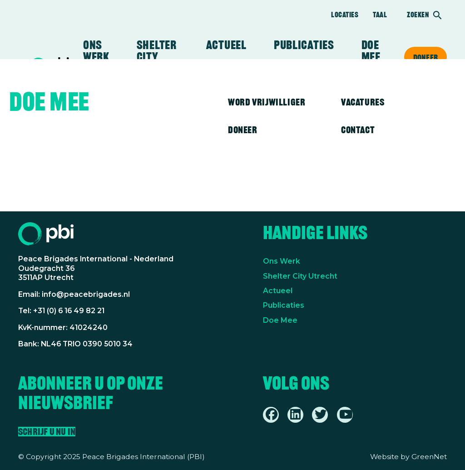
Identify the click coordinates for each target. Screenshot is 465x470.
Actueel (226, 45)
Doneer (425, 57)
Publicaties (304, 45)
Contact (358, 130)
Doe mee (371, 51)
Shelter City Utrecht (158, 57)
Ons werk (96, 51)
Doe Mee (280, 320)
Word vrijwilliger (267, 102)
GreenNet (429, 456)
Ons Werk (281, 261)
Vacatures (363, 102)
